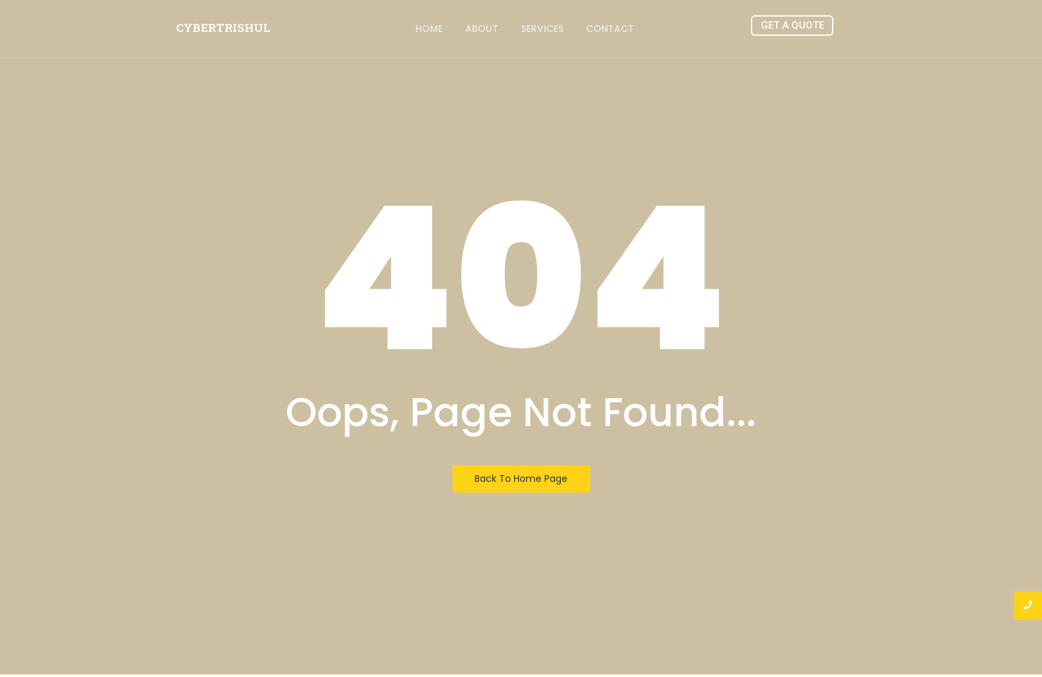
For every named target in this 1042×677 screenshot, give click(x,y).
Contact (610, 28)
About (481, 28)
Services (542, 28)
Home (429, 28)
